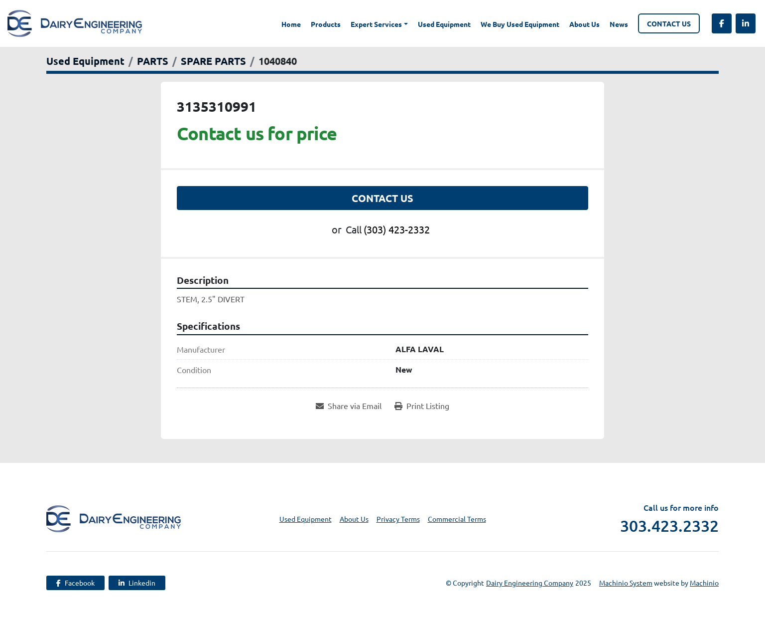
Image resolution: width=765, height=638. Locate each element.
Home (291, 23)
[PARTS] (152, 60)
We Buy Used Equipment (520, 23)
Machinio (704, 582)
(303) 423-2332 (397, 229)
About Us (584, 23)
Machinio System (625, 582)
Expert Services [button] (376, 23)
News (619, 23)
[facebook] (722, 23)
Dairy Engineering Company (529, 582)
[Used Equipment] (85, 60)
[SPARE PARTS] (213, 60)
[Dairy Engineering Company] (113, 518)
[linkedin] (746, 23)
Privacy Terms (398, 518)
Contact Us (669, 23)
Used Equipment (444, 23)
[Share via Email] (348, 405)
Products (326, 23)
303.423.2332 (669, 525)
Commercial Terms (457, 518)
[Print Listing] (422, 405)
